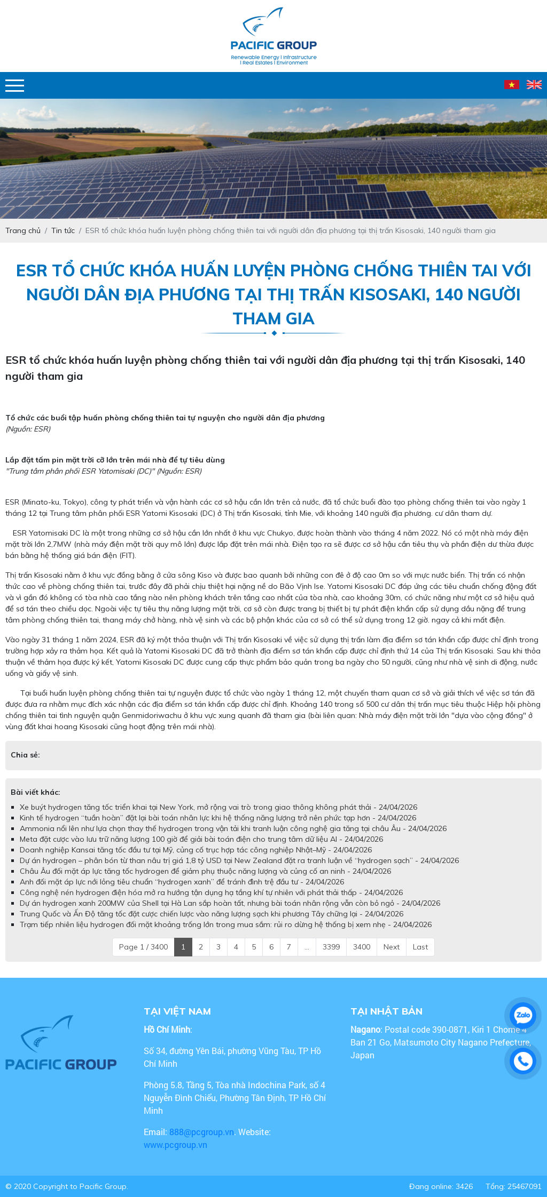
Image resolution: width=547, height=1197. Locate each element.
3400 (361, 947)
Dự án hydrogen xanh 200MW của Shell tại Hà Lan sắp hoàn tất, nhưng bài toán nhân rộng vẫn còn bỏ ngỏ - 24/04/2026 (230, 903)
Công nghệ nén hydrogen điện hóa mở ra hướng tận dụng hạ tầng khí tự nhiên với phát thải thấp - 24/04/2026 (211, 892)
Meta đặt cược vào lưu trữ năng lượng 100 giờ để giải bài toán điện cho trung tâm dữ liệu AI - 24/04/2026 (201, 839)
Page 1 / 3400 (143, 947)
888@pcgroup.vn (201, 1131)
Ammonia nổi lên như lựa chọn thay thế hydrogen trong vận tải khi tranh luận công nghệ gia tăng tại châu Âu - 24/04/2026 (233, 828)
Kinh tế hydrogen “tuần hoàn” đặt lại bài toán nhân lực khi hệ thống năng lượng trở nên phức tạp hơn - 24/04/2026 (218, 818)
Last (420, 947)
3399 (331, 947)
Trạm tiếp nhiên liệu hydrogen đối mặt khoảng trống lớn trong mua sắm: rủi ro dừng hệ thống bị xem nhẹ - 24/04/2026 (226, 924)
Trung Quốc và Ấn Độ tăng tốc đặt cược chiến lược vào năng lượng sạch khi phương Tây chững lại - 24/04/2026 (211, 914)
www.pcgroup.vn (176, 1144)
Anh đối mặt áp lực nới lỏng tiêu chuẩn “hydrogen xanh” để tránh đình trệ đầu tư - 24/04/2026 (182, 882)
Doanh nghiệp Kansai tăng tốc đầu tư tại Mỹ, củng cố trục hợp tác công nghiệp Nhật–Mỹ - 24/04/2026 (196, 850)
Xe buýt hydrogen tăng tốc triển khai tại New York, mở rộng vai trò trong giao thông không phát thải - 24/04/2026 (218, 807)
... (306, 947)
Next (392, 947)
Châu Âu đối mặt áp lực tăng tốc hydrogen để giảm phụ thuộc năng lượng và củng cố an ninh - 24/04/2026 (205, 871)
